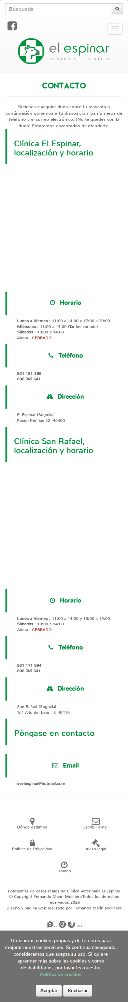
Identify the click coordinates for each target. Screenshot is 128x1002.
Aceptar (48, 990)
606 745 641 (29, 379)
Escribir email (96, 825)
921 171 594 (29, 665)
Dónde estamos (32, 825)
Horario (64, 868)
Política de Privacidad (32, 847)
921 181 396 (29, 373)
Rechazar (78, 990)
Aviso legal (96, 847)
